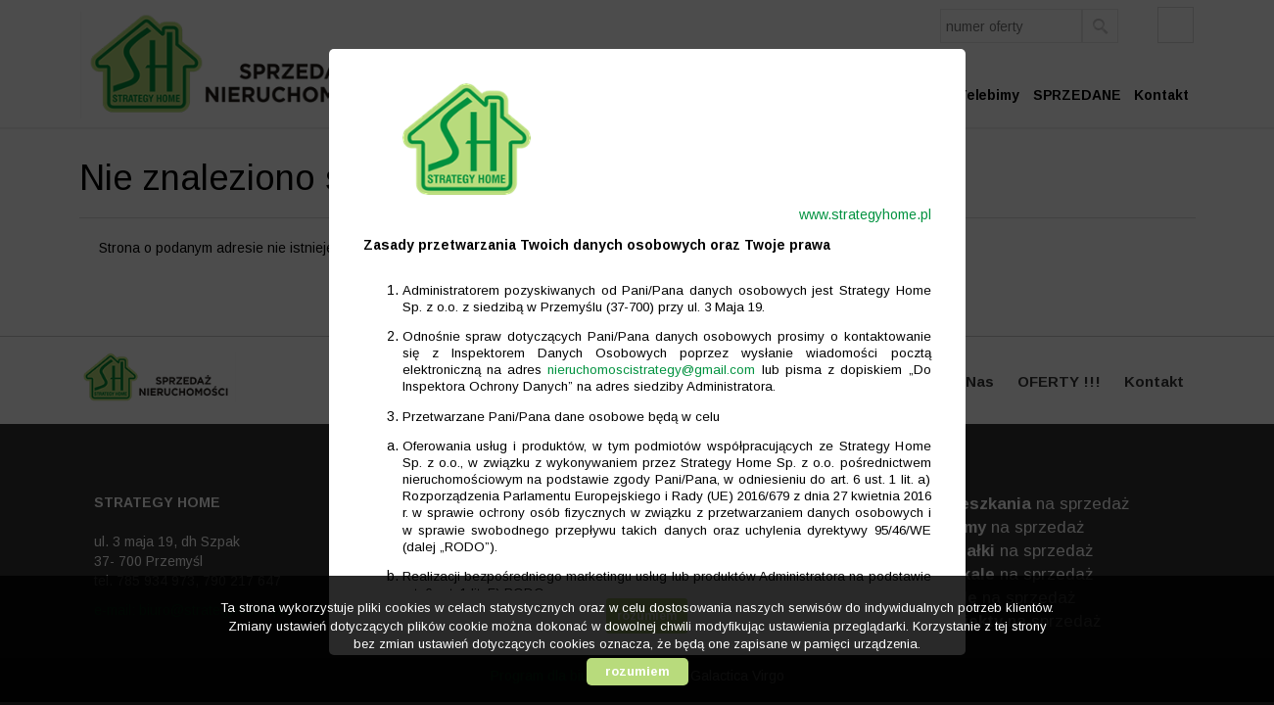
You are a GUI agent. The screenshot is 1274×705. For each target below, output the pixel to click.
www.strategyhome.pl (855, 214)
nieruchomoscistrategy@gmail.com (641, 369)
